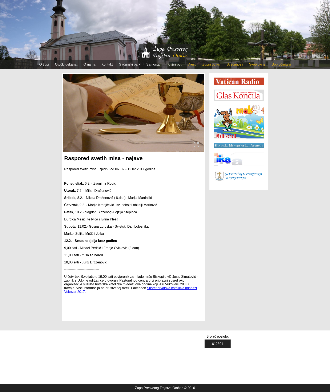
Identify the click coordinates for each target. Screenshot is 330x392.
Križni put (175, 64)
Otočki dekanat (66, 64)
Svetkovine (257, 64)
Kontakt (107, 64)
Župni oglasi (211, 64)
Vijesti (192, 64)
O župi (44, 64)
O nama (89, 64)
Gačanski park (129, 64)
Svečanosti (234, 64)
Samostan (153, 64)
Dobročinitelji (281, 64)
